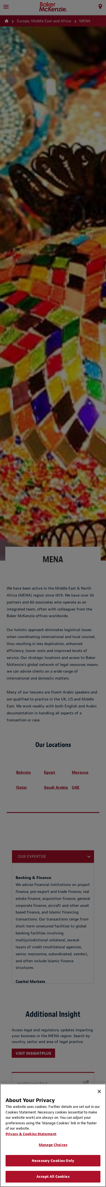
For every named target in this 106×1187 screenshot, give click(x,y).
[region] (53, 1135)
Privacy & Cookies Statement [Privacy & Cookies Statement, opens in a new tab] (31, 1134)
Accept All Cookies (52, 1176)
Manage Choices (53, 1144)
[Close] (99, 1091)
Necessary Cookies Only (53, 1160)
